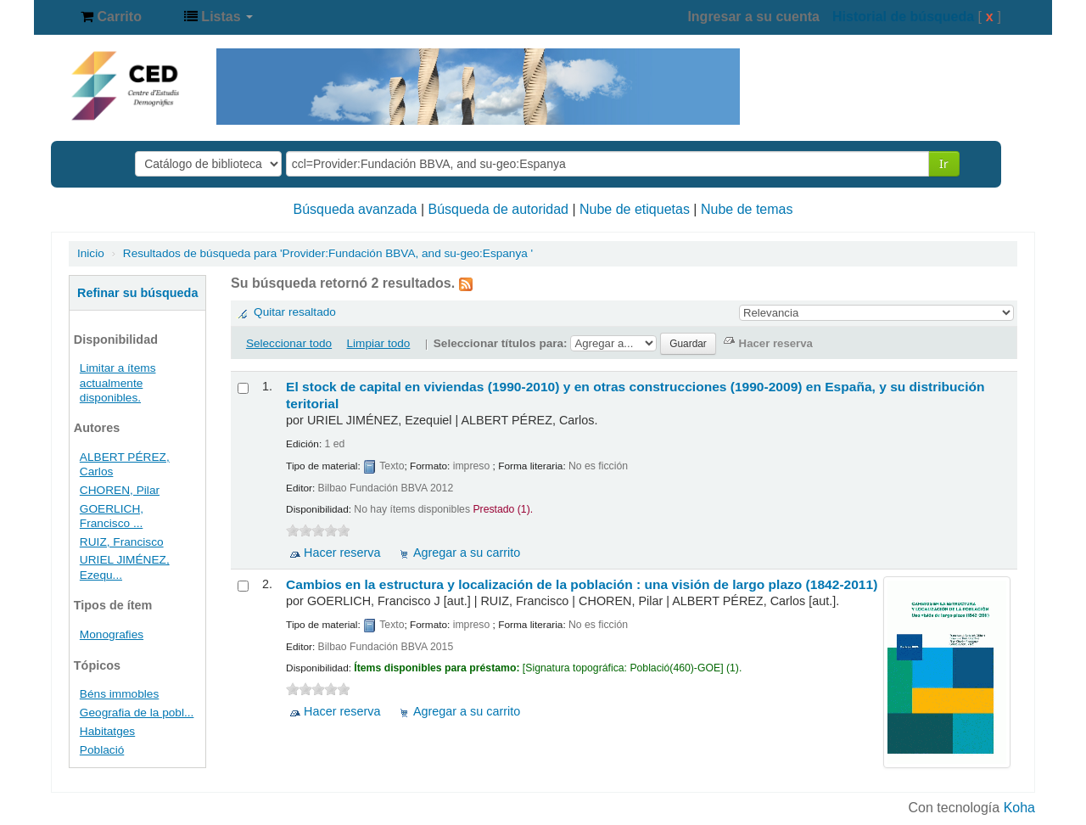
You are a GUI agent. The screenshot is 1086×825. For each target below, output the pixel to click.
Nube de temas (747, 209)
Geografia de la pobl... (137, 712)
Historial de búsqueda (903, 16)
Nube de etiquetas (634, 209)
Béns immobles (119, 694)
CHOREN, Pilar (120, 490)
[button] (111, 17)
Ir (944, 163)
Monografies (111, 634)
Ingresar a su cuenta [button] (753, 16)
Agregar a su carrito (466, 552)
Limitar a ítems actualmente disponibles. (118, 382)
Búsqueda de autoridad (498, 209)
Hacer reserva (342, 552)
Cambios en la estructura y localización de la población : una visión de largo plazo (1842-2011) (581, 584)
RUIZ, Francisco (122, 542)
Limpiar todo (379, 343)
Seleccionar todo (289, 343)
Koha (1019, 807)
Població (102, 750)
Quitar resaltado (295, 312)
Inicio (90, 253)
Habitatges (107, 731)
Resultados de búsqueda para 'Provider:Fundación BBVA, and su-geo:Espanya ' (328, 253)
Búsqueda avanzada (355, 209)
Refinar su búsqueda (137, 293)
